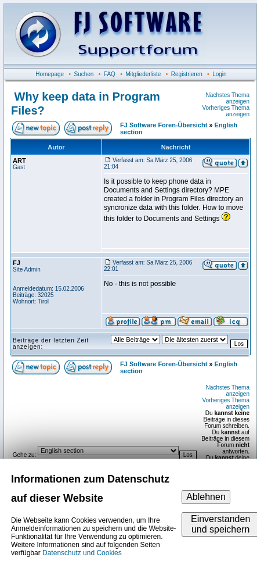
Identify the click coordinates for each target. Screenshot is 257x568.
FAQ (109, 74)
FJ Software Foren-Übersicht (163, 125)
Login (219, 74)
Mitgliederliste (143, 74)
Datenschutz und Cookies (82, 553)
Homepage (49, 74)
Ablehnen (206, 497)
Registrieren (186, 74)
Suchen (84, 74)
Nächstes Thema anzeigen (227, 98)
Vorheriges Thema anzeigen (225, 111)
